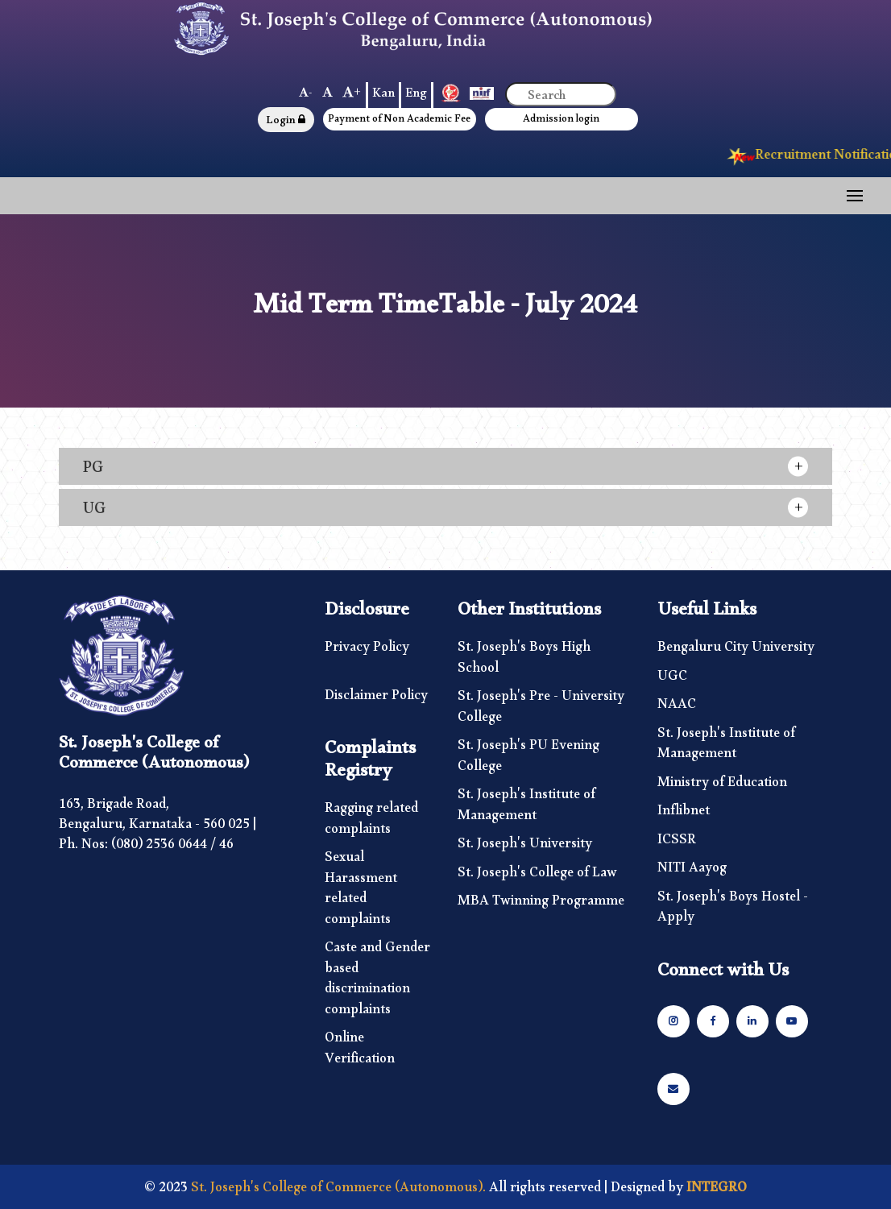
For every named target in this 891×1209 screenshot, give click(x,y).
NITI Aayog (692, 871)
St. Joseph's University (525, 847)
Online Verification (360, 1051)
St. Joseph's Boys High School (524, 660)
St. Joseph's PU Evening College (528, 759)
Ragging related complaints (371, 822)
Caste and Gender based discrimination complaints (377, 982)
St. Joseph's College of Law (537, 876)
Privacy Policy (367, 650)
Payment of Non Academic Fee (399, 121)
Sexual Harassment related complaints (361, 892)
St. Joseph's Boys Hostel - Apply (732, 910)
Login (285, 122)
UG (94, 512)
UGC (672, 679)
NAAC (676, 708)
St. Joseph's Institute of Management (526, 808)
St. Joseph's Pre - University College (541, 710)
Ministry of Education (722, 786)
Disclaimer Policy (376, 699)
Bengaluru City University (735, 650)
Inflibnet (683, 814)
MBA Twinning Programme (541, 904)
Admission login (561, 121)
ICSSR (676, 843)
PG (93, 471)
